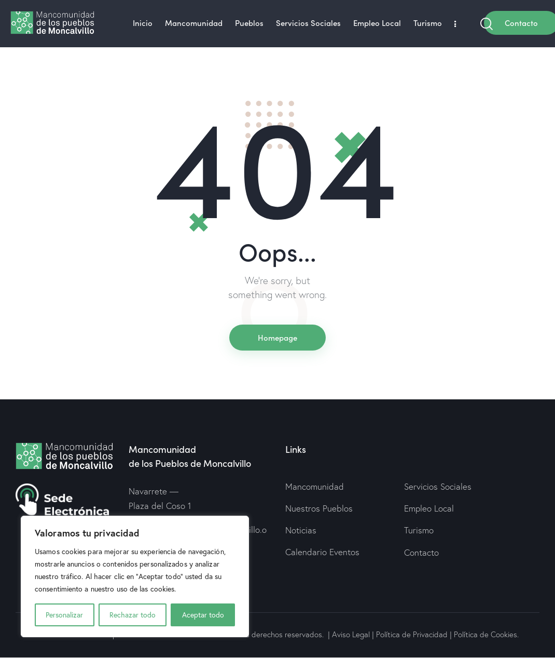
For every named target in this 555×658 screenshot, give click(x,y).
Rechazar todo (132, 615)
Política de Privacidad (412, 634)
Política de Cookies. (486, 634)
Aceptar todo (203, 615)
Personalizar (64, 615)
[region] (135, 576)
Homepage (277, 337)
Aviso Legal (351, 634)
